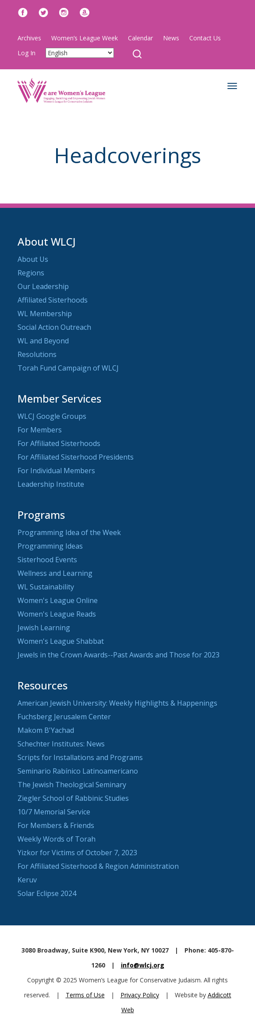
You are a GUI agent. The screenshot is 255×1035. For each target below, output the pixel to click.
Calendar (140, 38)
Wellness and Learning (55, 573)
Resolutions (37, 354)
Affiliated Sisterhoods (53, 300)
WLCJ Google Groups (52, 416)
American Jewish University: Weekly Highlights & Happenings (117, 703)
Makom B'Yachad (46, 730)
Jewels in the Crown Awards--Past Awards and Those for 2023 (119, 655)
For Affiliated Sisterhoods (59, 443)
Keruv (27, 880)
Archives (29, 38)
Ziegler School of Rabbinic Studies (73, 798)
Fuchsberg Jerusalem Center (64, 716)
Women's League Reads (57, 614)
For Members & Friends (56, 825)
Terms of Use (85, 995)
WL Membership (45, 313)
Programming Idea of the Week (69, 532)
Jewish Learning (44, 627)
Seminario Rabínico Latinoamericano (78, 771)
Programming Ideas (50, 546)
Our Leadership (43, 286)
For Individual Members (56, 470)
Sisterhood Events (47, 559)
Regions (31, 273)
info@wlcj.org (142, 965)
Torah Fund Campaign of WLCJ (68, 368)
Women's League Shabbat (61, 641)
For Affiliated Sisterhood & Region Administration (98, 866)
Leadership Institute (51, 484)
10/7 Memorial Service (54, 812)
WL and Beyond (43, 341)
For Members (40, 430)
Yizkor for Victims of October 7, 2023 (77, 852)
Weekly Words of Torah (57, 839)
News (171, 38)
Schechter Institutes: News (61, 744)
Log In (26, 53)
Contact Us (205, 38)
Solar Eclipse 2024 (47, 893)
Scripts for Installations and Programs (80, 757)
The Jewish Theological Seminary (72, 784)
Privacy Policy (139, 995)
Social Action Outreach (54, 327)
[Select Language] (80, 53)
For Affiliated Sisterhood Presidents (76, 457)
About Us (33, 259)
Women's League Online (58, 600)
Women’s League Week (84, 38)
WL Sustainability (46, 587)
